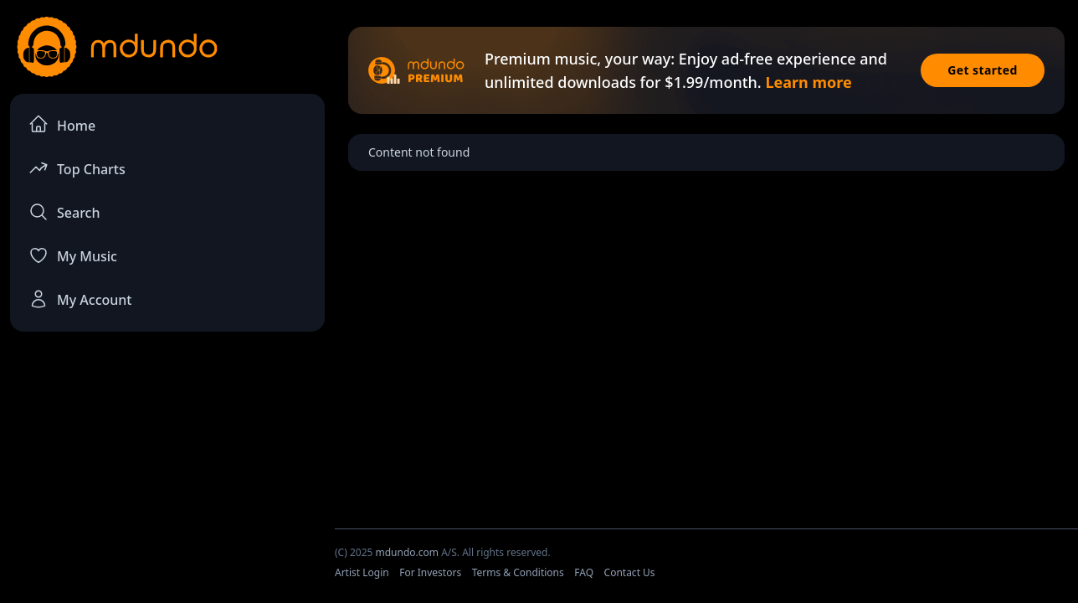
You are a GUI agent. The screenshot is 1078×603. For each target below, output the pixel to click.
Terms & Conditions (518, 572)
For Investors (430, 572)
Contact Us (629, 572)
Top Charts (77, 167)
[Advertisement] (167, 482)
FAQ (583, 572)
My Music (72, 255)
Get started (982, 70)
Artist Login (362, 572)
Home (61, 124)
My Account (79, 299)
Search (64, 212)
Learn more (808, 82)
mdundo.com (407, 552)
